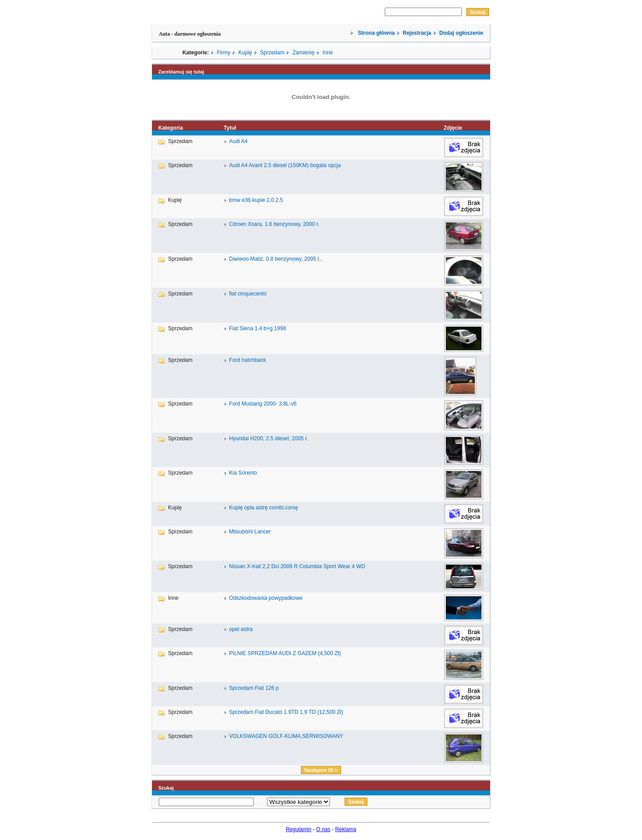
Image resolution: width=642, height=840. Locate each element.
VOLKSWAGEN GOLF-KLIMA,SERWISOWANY (286, 736)
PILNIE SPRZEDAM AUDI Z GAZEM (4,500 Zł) (285, 653)
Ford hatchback (247, 360)
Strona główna (375, 33)
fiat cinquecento (248, 294)
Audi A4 (238, 141)
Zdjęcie (453, 128)
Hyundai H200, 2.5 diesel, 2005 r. (268, 438)
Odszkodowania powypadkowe (266, 598)
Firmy (223, 52)
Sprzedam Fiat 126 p (254, 688)
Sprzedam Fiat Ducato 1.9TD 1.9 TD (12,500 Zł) (286, 712)
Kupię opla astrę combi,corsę (263, 507)
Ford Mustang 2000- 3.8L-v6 (262, 404)
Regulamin (298, 829)
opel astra (241, 629)
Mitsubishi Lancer (250, 532)
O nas (323, 829)
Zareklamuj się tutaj (181, 71)
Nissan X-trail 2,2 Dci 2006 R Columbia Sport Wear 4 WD (297, 566)
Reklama (345, 829)
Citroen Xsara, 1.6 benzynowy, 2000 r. (274, 224)
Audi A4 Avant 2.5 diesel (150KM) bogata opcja (285, 165)
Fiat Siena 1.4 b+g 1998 (257, 328)
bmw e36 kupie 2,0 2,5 (256, 200)
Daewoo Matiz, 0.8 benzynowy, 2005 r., (275, 259)
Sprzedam (272, 52)
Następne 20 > (321, 770)
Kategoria (170, 128)
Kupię (245, 52)
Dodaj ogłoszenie (461, 33)
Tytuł (230, 128)
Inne (327, 52)
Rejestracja (417, 33)
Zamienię (303, 52)
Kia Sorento (243, 473)
